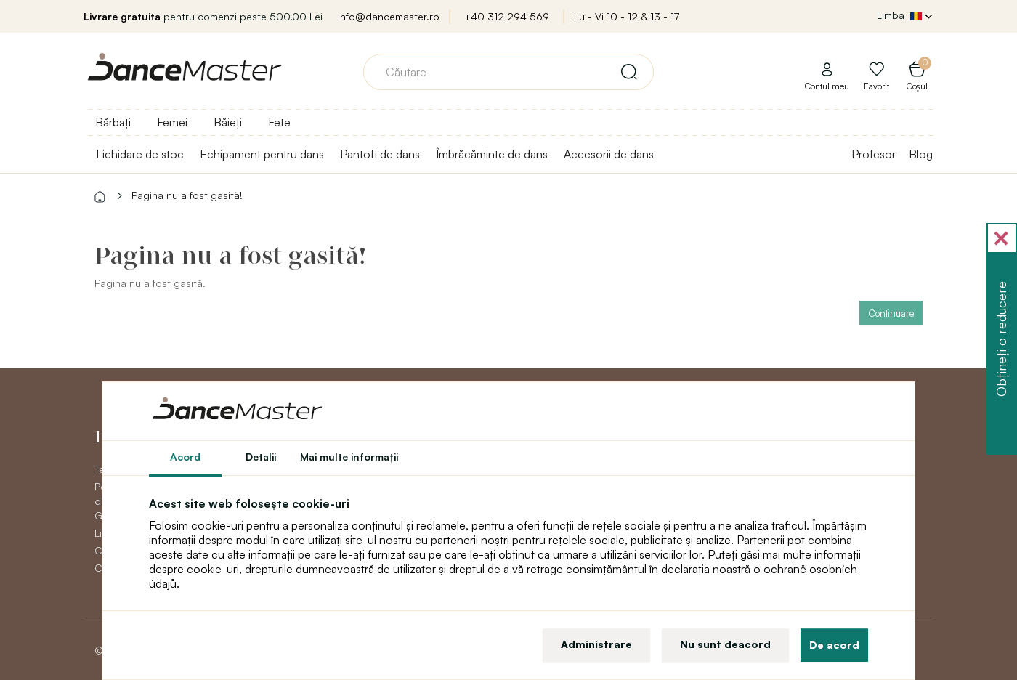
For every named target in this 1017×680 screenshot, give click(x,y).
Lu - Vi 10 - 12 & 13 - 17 (626, 16)
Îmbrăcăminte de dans (492, 154)
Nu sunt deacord (725, 644)
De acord (834, 645)
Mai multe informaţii (349, 456)
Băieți (228, 122)
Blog (921, 154)
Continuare (891, 313)
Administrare (596, 644)
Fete (279, 122)
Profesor (873, 154)
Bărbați (113, 122)
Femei (172, 122)
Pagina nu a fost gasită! (187, 195)
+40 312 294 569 (506, 16)
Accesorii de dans (609, 154)
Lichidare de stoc (140, 154)
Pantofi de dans (380, 154)
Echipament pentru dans (262, 154)
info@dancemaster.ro (388, 16)
